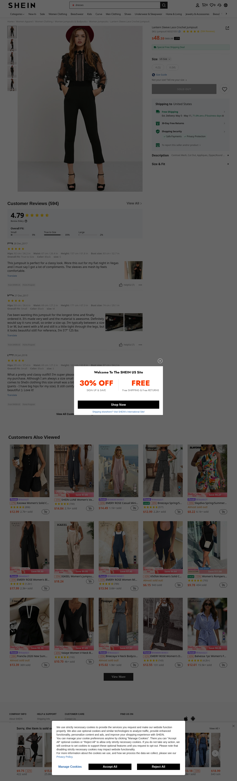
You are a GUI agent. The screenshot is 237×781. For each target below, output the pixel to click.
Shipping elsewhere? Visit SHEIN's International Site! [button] (118, 412)
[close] (160, 361)
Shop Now (118, 405)
